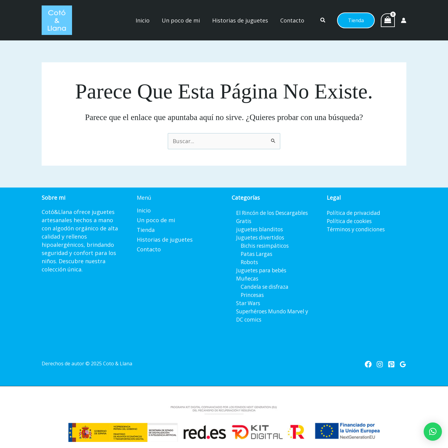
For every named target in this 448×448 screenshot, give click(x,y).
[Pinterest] (391, 364)
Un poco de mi (156, 220)
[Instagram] (379, 364)
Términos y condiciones (358, 229)
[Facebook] (368, 364)
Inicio (144, 210)
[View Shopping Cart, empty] (388, 20)
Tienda (146, 229)
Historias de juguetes (165, 239)
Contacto (149, 249)
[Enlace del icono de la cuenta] (403, 20)
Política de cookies (351, 221)
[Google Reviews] (402, 364)
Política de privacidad (355, 212)
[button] (323, 20)
